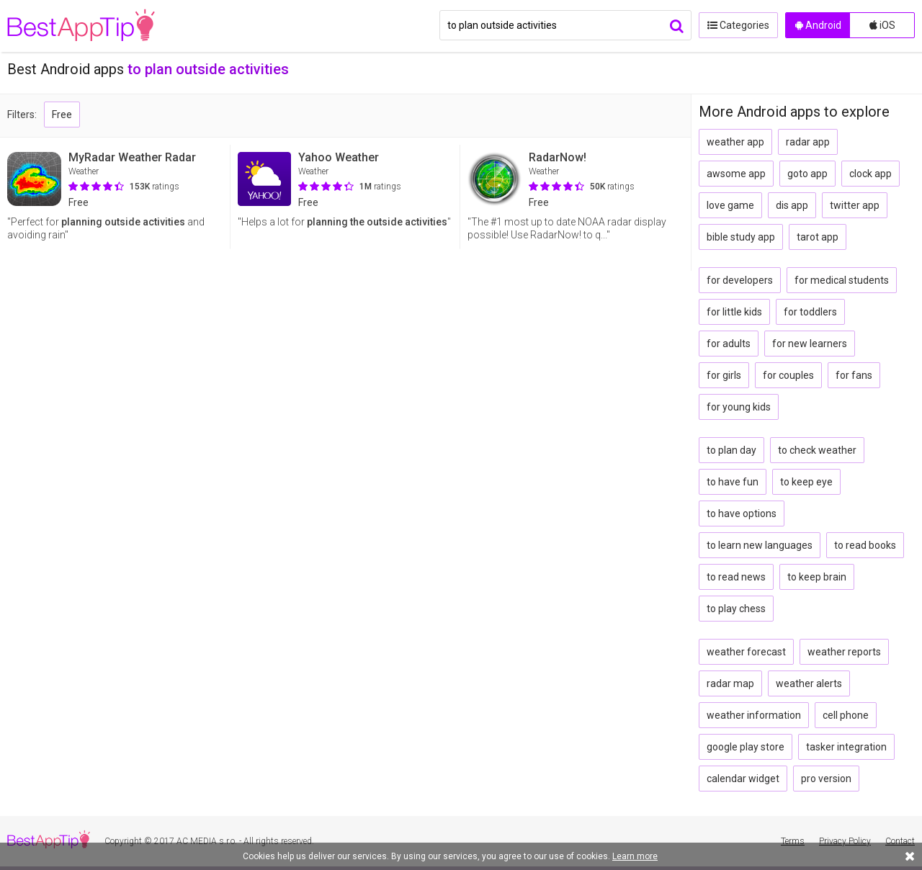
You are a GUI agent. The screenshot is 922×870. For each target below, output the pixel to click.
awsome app (736, 173)
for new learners (809, 343)
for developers (740, 280)
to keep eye (806, 482)
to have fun (732, 482)
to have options (741, 513)
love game (730, 205)
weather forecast (746, 652)
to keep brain (816, 577)
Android (818, 25)
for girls (724, 375)
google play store (745, 747)
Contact (900, 841)
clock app (870, 173)
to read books (865, 545)
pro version (826, 778)
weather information (754, 715)
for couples (788, 375)
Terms (793, 841)
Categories (738, 25)
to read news (736, 577)
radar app (808, 142)
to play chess (736, 608)
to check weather (817, 450)
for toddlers (810, 312)
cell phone (846, 715)
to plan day (731, 450)
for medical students (842, 280)
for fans (854, 375)
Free (62, 114)
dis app (792, 205)
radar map (730, 683)
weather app (735, 142)
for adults (729, 343)
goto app (807, 173)
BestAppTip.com (81, 26)
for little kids (734, 312)
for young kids (739, 407)
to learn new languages (760, 545)
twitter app (855, 205)
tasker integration (846, 747)
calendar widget (743, 778)
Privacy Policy (845, 841)
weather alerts (809, 683)
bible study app (741, 237)
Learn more (635, 856)
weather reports (844, 652)
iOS (882, 25)
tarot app (817, 237)
